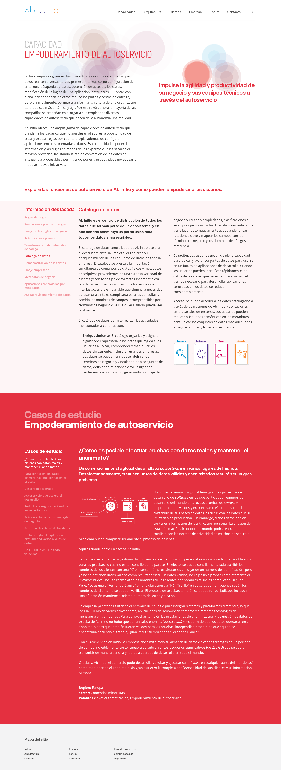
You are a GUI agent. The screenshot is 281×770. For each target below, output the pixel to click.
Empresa (195, 11)
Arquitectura (152, 11)
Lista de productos (125, 749)
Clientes (175, 11)
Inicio (27, 749)
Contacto (234, 11)
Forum (214, 11)
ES (251, 11)
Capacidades (125, 11)
